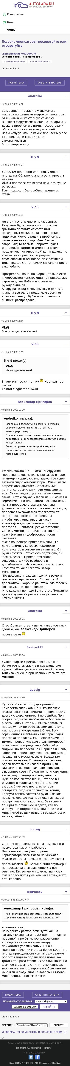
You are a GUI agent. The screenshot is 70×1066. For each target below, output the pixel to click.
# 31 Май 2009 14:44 (12, 320)
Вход (10, 22)
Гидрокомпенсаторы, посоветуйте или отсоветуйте (34, 44)
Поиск (47, 1048)
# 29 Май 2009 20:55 (12, 165)
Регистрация (15, 14)
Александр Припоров (35, 402)
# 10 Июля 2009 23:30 (13, 697)
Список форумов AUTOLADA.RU (19, 53)
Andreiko (35, 96)
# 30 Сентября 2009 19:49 (15, 899)
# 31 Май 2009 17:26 (12, 352)
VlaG (34, 207)
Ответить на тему (50, 82)
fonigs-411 (35, 647)
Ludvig (35, 690)
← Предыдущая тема (14, 61)
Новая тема (16, 82)
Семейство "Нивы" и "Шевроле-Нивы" (22, 56)
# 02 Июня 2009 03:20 (13, 409)
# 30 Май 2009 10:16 (12, 214)
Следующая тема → (40, 61)
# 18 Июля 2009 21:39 (13, 837)
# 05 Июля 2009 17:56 (13, 655)
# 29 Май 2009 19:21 (12, 104)
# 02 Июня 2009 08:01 (13, 618)
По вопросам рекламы (28, 1048)
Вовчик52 (35, 892)
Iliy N (35, 157)
